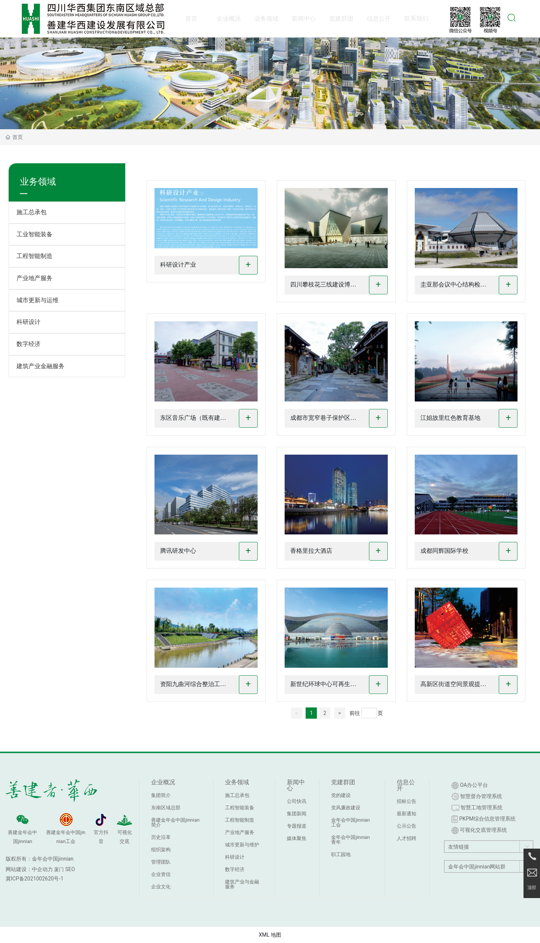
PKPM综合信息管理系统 (484, 819)
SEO (70, 869)
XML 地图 (270, 935)
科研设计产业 (178, 264)
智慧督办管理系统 (477, 796)
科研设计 (28, 322)
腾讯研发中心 (178, 551)
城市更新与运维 (37, 300)
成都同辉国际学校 (444, 551)
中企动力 (42, 869)
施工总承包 (31, 212)
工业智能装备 (34, 234)
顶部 (531, 887)
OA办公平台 (470, 785)
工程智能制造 (34, 256)
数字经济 (28, 344)
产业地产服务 (34, 278)
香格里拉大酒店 (311, 551)
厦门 (59, 869)
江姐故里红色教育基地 (450, 418)
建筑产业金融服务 (40, 366)
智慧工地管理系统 (477, 807)
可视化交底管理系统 (479, 830)
